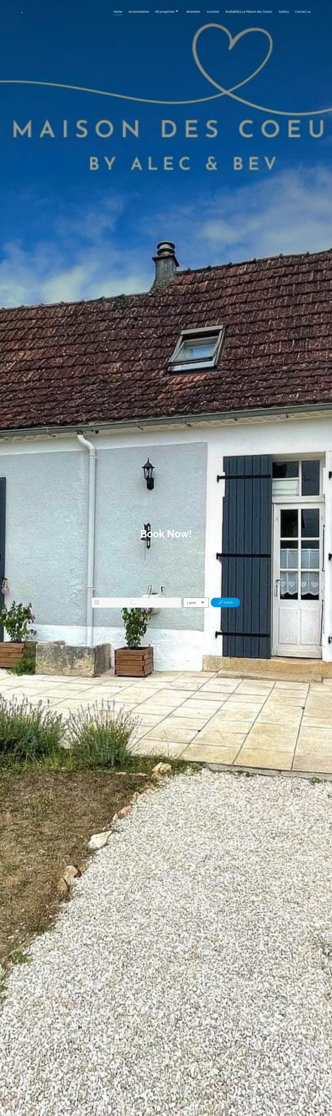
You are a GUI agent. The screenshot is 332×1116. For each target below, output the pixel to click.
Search (225, 602)
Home (117, 11)
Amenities (193, 11)
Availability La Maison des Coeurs (248, 11)
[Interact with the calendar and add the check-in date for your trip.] (96, 602)
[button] (196, 603)
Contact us (303, 11)
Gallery (284, 11)
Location (213, 11)
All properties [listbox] (167, 8)
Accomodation (139, 11)
